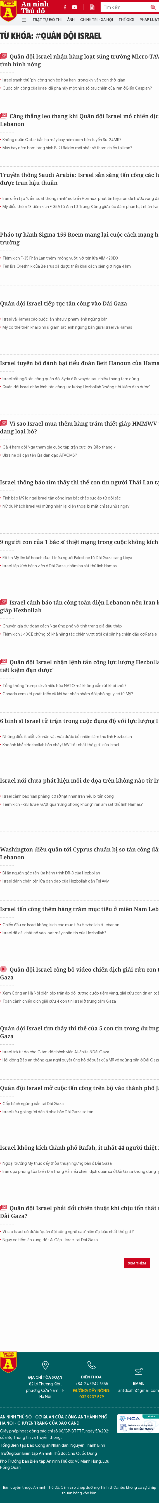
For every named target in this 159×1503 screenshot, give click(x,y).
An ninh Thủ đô (35, 7)
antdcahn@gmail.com (138, 1390)
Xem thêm (137, 1263)
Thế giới (126, 19)
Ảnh (71, 19)
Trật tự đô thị (46, 19)
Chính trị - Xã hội (96, 19)
